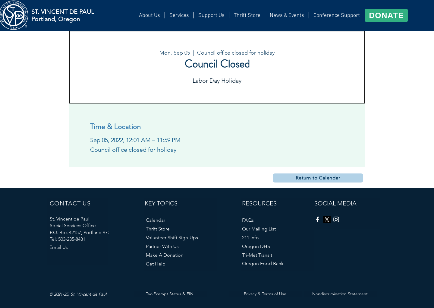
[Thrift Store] (181, 228)
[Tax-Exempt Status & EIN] (170, 294)
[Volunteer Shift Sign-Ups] (181, 237)
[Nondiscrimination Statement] (340, 294)
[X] (327, 219)
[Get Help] (171, 263)
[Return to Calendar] (318, 178)
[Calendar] (170, 220)
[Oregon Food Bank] (273, 263)
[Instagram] (336, 219)
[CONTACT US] (79, 203)
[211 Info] (277, 237)
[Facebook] (317, 219)
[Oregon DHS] (273, 246)
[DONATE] (386, 15)
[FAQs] (266, 220)
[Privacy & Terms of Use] (265, 294)
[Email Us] (75, 247)
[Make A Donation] (179, 255)
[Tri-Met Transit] (275, 255)
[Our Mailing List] (277, 228)
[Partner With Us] (177, 246)
